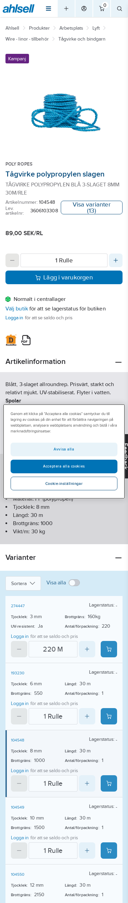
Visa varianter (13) (92, 207)
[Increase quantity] (116, 260)
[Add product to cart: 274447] (109, 649)
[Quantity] (64, 260)
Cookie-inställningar (64, 483)
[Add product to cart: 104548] (109, 783)
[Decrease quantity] (12, 260)
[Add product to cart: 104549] (109, 850)
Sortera (23, 583)
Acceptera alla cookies (64, 466)
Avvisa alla (64, 449)
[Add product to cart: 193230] (109, 716)
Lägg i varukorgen (64, 277)
